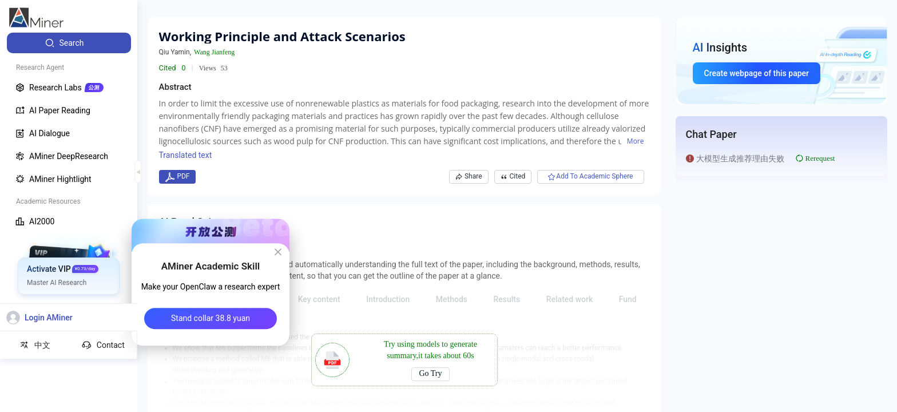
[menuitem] (69, 43)
